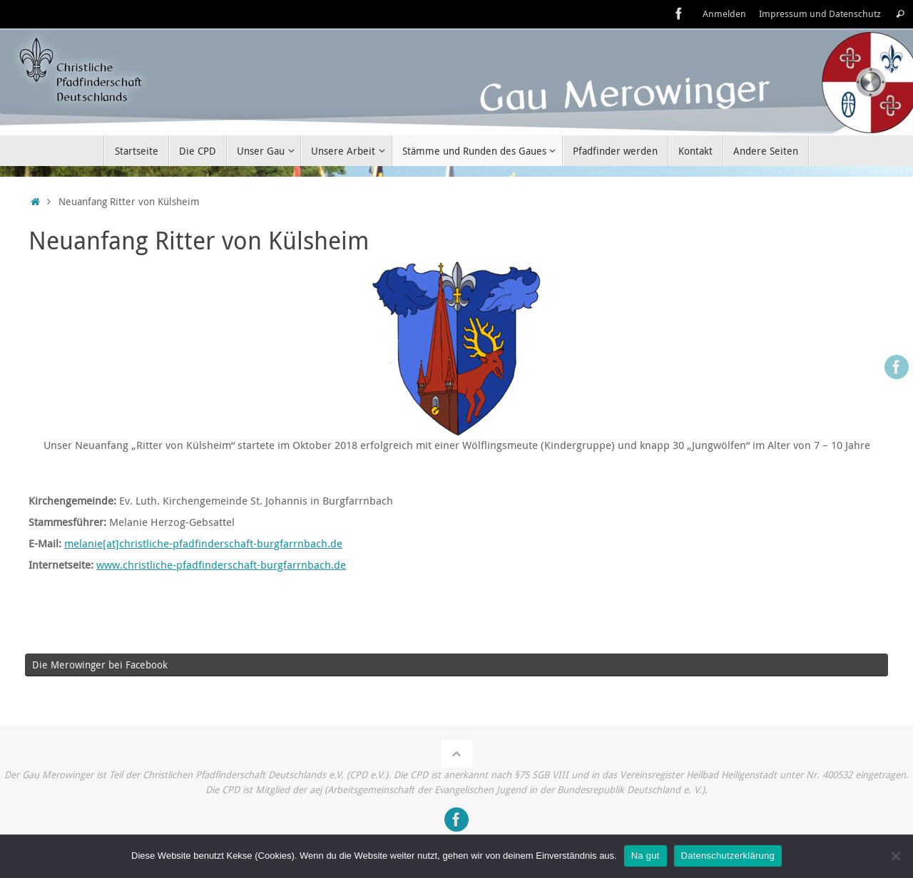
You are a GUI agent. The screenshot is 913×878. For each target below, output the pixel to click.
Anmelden (724, 14)
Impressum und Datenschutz (820, 14)
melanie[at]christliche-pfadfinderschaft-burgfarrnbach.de (203, 543)
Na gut (645, 855)
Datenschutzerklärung (728, 855)
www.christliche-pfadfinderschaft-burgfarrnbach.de (221, 564)
